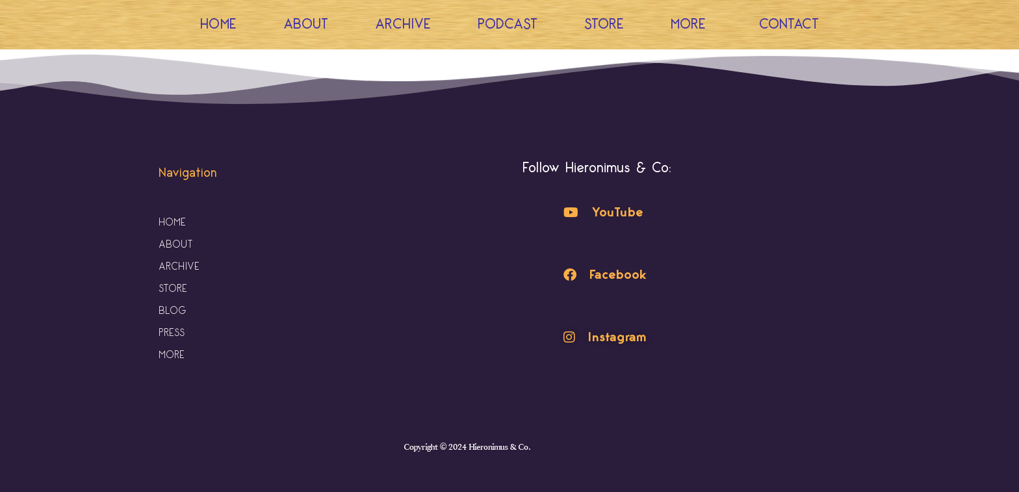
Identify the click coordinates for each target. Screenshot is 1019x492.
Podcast (507, 24)
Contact (789, 24)
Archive (403, 24)
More (691, 24)
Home (218, 24)
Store (604, 24)
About (305, 24)
